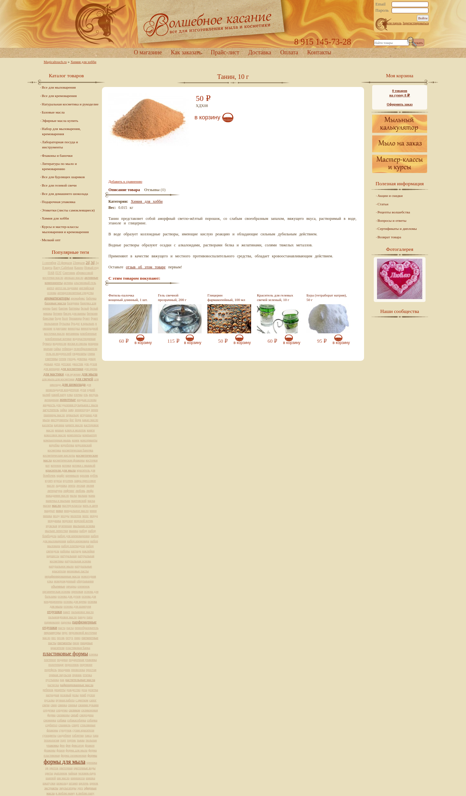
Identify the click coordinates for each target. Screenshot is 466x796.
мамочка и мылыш (58, 500)
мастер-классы (72, 505)
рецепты (60, 690)
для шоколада (73, 384)
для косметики (72, 369)
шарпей (51, 778)
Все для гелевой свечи (59, 185)
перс (65, 632)
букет (86, 318)
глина (91, 353)
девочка (82, 358)
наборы (65, 551)
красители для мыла (61, 470)
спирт (75, 725)
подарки (62, 660)
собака (61, 720)
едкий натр (58, 394)
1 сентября (49, 262)
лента (71, 485)
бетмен (57, 313)
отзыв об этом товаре (146, 267)
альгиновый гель (85, 283)
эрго (80, 788)
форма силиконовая (74, 755)
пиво (77, 638)
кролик (84, 475)
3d (92, 262)
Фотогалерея (399, 249)
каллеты (47, 425)
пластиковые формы (65, 654)
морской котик (83, 520)
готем (62, 358)
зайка (63, 410)
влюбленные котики (58, 338)
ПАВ (51, 272)
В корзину (207, 117)
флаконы (50, 750)
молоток (75, 516)
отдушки (54, 611)
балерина (73, 303)
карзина (59, 425)
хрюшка (91, 762)
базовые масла (55, 303)
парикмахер (52, 622)
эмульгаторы (67, 788)
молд (56, 516)
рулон (91, 695)
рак (62, 680)
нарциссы (53, 556)
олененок (83, 586)
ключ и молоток (75, 430)
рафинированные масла (76, 685)
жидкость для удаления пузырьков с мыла (70, 405)
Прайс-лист (225, 52)
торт (63, 740)
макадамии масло (57, 495)
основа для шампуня (77, 606)
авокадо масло (73, 277)
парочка (66, 622)
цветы (49, 773)
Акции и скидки (390, 196)
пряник (77, 675)
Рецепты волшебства (394, 212)
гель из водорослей (59, 353)
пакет (66, 612)
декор (91, 358)
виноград (74, 328)
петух (69, 638)
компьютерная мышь (57, 440)
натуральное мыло (61, 566)
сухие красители (83, 730)
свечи (46, 705)
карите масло (74, 425)
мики (59, 510)
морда (94, 516)
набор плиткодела (73, 546)
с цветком (81, 700)
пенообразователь (87, 627)
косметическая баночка (77, 450)
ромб (83, 695)
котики (66, 465)
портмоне (86, 664)
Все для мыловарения (59, 87)
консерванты (88, 440)
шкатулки (49, 783)
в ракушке (60, 328)
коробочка (67, 445)
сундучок (65, 730)
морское (67, 520)
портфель (50, 670)
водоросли (59, 343)
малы (73, 495)
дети (57, 364)
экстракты (51, 788)
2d (88, 262)
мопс (85, 516)
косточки (92, 460)
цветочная (65, 768)
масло (56, 505)
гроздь (71, 358)
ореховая (77, 591)
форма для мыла (76, 750)
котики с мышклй (83, 465)
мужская (51, 526)
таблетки (77, 735)
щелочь (84, 783)
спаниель (64, 725)
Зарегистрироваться (416, 23)
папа (89, 617)
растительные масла (80, 680)
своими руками (88, 705)
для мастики (53, 374)
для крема (90, 369)
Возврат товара (389, 237)
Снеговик (68, 272)
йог (72, 420)
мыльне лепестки (56, 530)
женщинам (51, 400)
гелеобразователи (85, 348)
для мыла (89, 374)
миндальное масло (76, 510)
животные (68, 400)
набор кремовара (78, 541)
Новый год (91, 267)
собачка (92, 720)
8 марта (47, 267)
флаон (61, 750)
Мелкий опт (51, 240)
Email (380, 4)
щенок (94, 783)
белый (85, 308)
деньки (48, 364)
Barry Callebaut (63, 267)
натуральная (68, 556)
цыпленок (60, 773)
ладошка (61, 485)
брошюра (75, 318)
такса (88, 735)
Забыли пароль (392, 23)
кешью (59, 430)
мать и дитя (90, 505)
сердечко (62, 710)
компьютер (89, 435)
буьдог (75, 323)
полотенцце (56, 664)
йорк (78, 420)
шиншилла (78, 778)
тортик (71, 740)
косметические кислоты (59, 455)
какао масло (90, 420)
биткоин (92, 313)
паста (62, 627)
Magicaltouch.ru (55, 62)
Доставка (259, 52)
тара (95, 735)
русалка (49, 700)
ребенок (48, 690)
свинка (62, 705)
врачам (47, 348)
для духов (90, 364)
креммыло (72, 475)
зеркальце (72, 415)
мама (91, 495)
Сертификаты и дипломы (397, 229)
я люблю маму (65, 793)
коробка (54, 445)
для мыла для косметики (58, 379)
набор (83, 530)
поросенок (72, 664)
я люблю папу (85, 793)
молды (65, 516)
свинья (72, 705)
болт (65, 318)
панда (81, 617)
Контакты (319, 52)
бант (54, 308)
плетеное (50, 660)
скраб (74, 715)
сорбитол (51, 725)
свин (53, 705)
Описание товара (124, 190)
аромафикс (78, 298)
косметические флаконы (69, 460)
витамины (72, 333)
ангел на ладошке (66, 288)
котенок (56, 465)
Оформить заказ (400, 104)
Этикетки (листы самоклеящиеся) (68, 210)
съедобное (64, 735)
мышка (73, 530)
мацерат (49, 510)
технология (51, 740)
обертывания (85, 581)
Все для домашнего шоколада (65, 194)
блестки (48, 318)
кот (48, 465)
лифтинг (68, 490)
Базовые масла (53, 112)
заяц (71, 410)
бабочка (91, 298)
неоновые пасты (78, 571)
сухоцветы (49, 735)
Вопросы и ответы (392, 220)
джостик (77, 364)
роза (84, 690)
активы (68, 283)
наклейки (88, 551)
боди (58, 318)
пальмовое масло (82, 612)
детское (66, 364)
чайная (72, 773)
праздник (64, 670)
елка (70, 394)
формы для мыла (64, 761)
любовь (80, 490)
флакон (89, 745)
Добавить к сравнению (125, 181)
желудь (93, 394)
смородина (86, 715)
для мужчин (73, 374)
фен (62, 745)
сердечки (49, 710)
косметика (54, 450)
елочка (78, 394)
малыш (82, 495)
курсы (58, 480)
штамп (73, 783)
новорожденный (65, 581)
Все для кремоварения (59, 96)
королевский (83, 445)
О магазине (148, 52)
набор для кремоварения (73, 536)
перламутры (52, 632)
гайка (57, 348)
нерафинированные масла (62, 576)
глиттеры (51, 358)
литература (54, 490)
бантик (63, 308)
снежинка (49, 720)
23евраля (79, 262)
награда (76, 551)
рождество (74, 690)
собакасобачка (76, 720)
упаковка (52, 745)
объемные (58, 586)
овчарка (71, 586)
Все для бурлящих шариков (63, 177)
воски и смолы (77, 343)
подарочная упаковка (83, 660)
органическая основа (56, 591)
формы (92, 755)
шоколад (62, 783)
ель (85, 394)
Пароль (382, 10)
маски (47, 505)
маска (91, 500)
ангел (50, 288)
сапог (92, 700)
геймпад (67, 348)
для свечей (84, 379)
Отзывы (152, 190)
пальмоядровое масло (62, 617)
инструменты (60, 420)
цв (47, 768)
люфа (89, 490)
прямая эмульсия (60, 675)
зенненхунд (82, 410)
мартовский (78, 500)
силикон (74, 710)
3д (97, 262)
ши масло (63, 778)
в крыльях (87, 323)
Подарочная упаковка (58, 202)
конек (75, 440)
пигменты (64, 643)
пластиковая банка (77, 648)
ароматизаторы (57, 298)
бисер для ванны (74, 313)
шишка (90, 778)
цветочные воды (84, 768)
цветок (54, 768)
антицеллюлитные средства (75, 293)
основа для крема (75, 601)
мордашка (54, 520)
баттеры (74, 308)
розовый (65, 695)
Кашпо (78, 267)
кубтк (94, 475)
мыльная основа (84, 526)
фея (68, 745)
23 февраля (64, 262)
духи (83, 390)
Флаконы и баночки (57, 155)
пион (75, 643)
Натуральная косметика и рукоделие (70, 104)
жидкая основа (86, 400)
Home (233, 24)
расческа (53, 685)
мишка (47, 516)
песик (61, 638)
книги (90, 430)
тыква (80, 740)
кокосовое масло (55, 435)
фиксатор (78, 745)
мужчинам (65, 526)
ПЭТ (58, 272)
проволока (78, 670)
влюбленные (88, 333)
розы (75, 695)
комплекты (74, 435)
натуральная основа (78, 561)
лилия (90, 485)
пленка (93, 654)
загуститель (51, 410)
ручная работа (65, 700)
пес (53, 638)
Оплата (289, 52)
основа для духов (69, 596)
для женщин (51, 369)
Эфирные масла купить (60, 121)
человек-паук (87, 773)
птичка (87, 675)
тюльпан (91, 740)
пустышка (52, 680)
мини (93, 510)
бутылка (64, 323)
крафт (60, 475)
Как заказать (186, 52)
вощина (93, 343)
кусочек (68, 480)
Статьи (383, 204)
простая (91, 670)
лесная (80, 485)
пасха (70, 627)
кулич (49, 480)
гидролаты (79, 353)
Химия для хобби (83, 62)
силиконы (63, 715)
